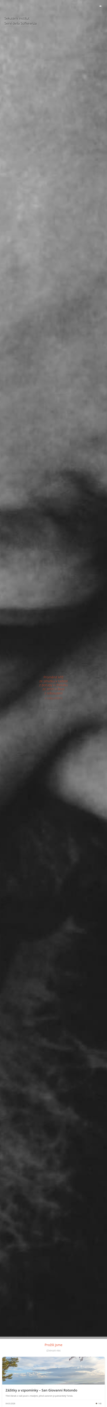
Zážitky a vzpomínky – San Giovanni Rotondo (41, 1390)
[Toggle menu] (100, 6)
